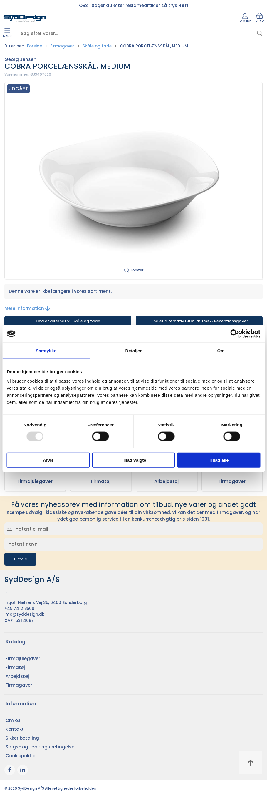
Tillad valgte (133, 459)
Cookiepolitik (20, 756)
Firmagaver (62, 46)
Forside (34, 46)
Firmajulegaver (35, 481)
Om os (13, 720)
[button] (133, 181)
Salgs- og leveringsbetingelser (41, 747)
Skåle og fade (97, 46)
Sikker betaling (22, 738)
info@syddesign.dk (24, 614)
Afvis (48, 459)
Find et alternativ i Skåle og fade (68, 321)
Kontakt (15, 729)
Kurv (260, 18)
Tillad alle (219, 459)
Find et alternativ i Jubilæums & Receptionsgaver (199, 321)
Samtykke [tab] (46, 350)
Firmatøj (100, 481)
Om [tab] (221, 350)
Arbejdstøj (166, 481)
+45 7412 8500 (19, 608)
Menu (7, 33)
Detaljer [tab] (133, 350)
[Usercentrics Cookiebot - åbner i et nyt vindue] (234, 333)
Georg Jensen (20, 59)
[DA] (24, 18)
